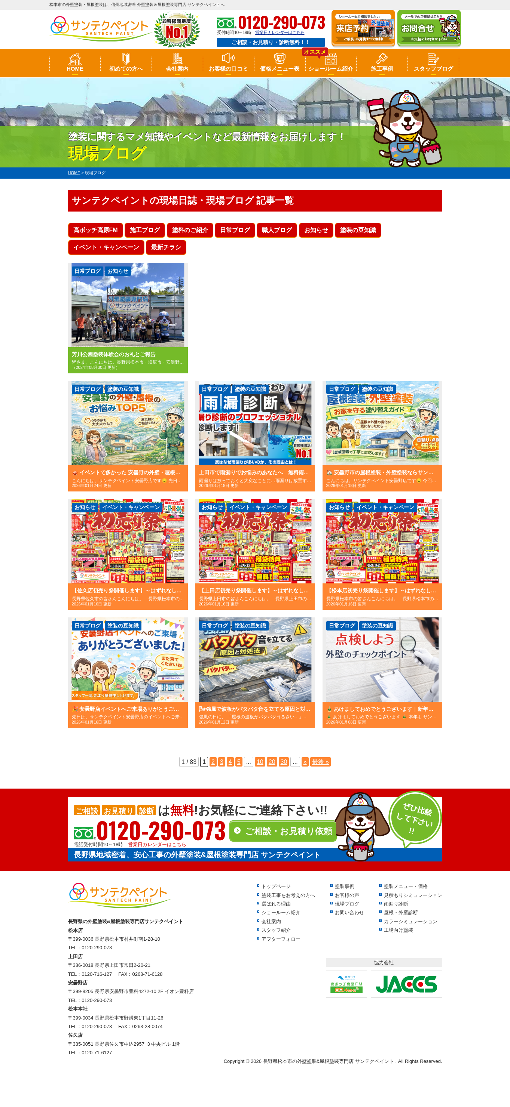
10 (260, 762)
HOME (75, 68)
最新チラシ (166, 247)
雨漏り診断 (396, 904)
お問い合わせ (349, 912)
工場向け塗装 (398, 930)
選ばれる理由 (276, 904)
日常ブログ (235, 230)
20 (272, 762)
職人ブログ (277, 230)
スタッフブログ (433, 68)
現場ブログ (347, 904)
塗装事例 (344, 886)
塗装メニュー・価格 (406, 886)
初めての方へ (126, 68)
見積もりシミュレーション (413, 895)
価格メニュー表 (279, 68)
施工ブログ (145, 230)
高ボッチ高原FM (95, 230)
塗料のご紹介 (190, 230)
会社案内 (177, 68)
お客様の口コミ (228, 68)
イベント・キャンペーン (106, 247)
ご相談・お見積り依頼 (288, 831)
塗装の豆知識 (358, 230)
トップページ (276, 886)
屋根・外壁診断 (401, 912)
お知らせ (316, 230)
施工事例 (382, 68)
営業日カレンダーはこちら (280, 32)
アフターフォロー (281, 939)
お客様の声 (347, 895)
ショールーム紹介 (330, 68)
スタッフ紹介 (276, 930)
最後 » (320, 762)
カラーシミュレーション (410, 921)
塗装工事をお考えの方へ (288, 895)
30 (284, 762)
